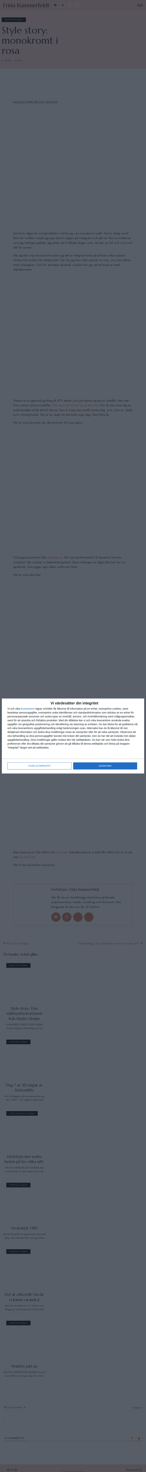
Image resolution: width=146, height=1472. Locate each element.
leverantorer (28, 709)
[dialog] (73, 736)
